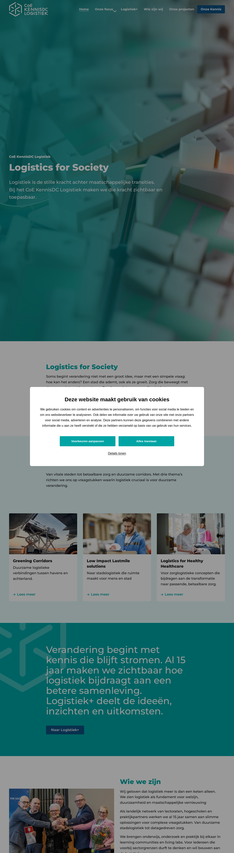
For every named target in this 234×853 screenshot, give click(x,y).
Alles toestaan (146, 441)
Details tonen (117, 453)
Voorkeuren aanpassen (88, 441)
